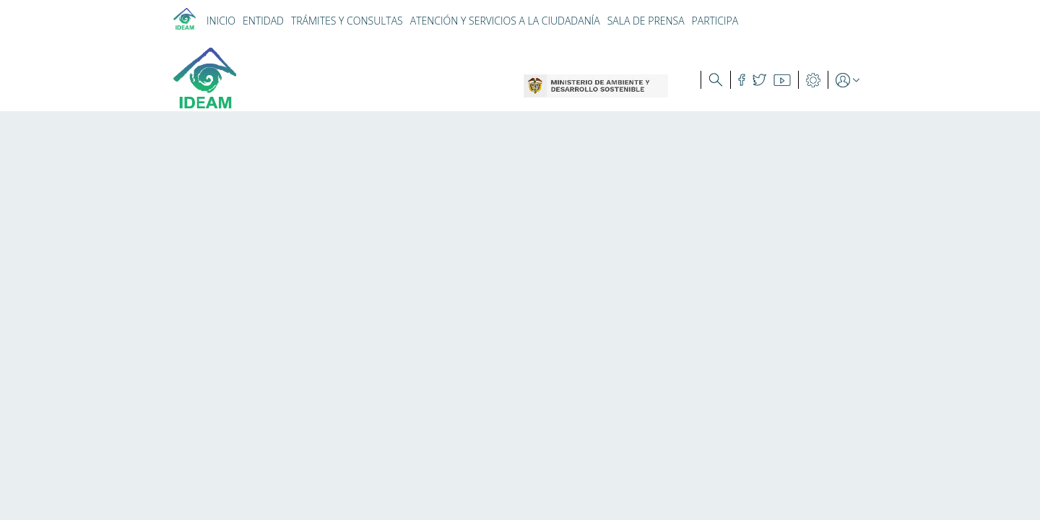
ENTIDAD (263, 20)
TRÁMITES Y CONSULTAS (347, 20)
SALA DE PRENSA (646, 20)
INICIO (221, 20)
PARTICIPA (715, 20)
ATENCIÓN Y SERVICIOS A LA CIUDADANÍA (505, 20)
